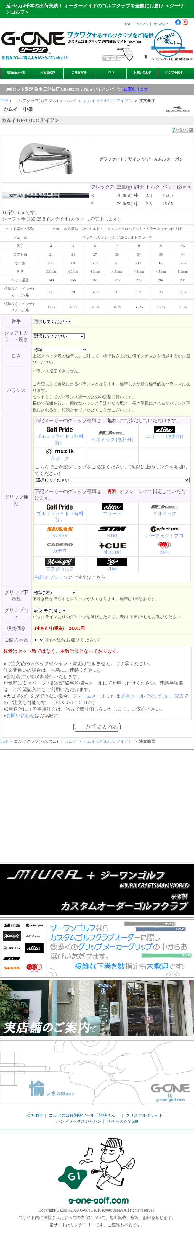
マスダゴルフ (60, 568)
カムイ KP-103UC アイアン (108, 101)
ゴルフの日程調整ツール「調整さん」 (84, 1115)
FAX (179, 695)
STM (112, 535)
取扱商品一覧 (16, 72)
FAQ (111, 72)
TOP (128, 24)
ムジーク (59, 458)
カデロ (60, 550)
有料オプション (51, 577)
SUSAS (59, 535)
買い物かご (161, 24)
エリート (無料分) (164, 436)
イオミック (165, 513)
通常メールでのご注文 (145, 695)
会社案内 (35, 1115)
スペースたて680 (122, 1121)
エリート (112, 513)
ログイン (142, 24)
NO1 (164, 552)
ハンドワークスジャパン (79, 1121)
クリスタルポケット (144, 1115)
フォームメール (89, 695)
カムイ (70, 101)
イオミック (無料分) (112, 439)
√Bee (112, 568)
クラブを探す (174, 72)
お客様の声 (47, 72)
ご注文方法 (79, 72)
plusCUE (112, 552)
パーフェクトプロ (165, 535)
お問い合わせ (142, 72)
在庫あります (135, 89)
